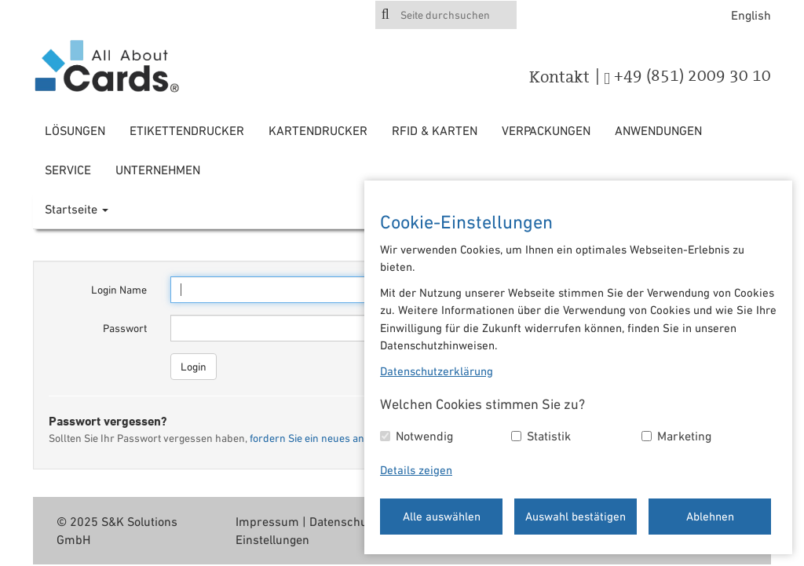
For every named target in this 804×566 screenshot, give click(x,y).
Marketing (684, 436)
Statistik (549, 436)
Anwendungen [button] (658, 130)
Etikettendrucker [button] (187, 130)
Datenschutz (343, 521)
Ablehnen (710, 516)
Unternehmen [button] (157, 169)
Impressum (267, 521)
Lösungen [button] (75, 130)
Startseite (76, 209)
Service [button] (68, 169)
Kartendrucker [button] (318, 130)
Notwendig (424, 436)
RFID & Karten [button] (434, 130)
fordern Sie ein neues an (307, 438)
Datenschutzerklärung (436, 371)
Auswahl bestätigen (575, 516)
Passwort (125, 328)
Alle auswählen (442, 516)
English (751, 15)
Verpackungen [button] (546, 130)
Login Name (119, 289)
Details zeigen (416, 470)
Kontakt (559, 77)
